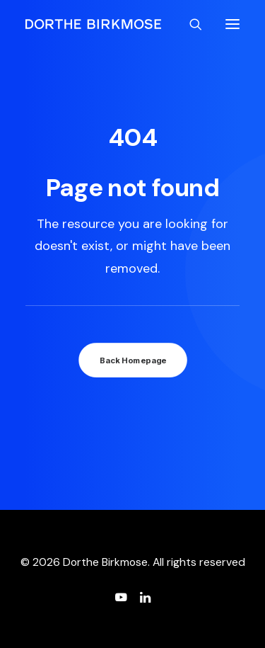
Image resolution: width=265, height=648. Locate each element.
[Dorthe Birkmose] (95, 24)
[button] (232, 24)
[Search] (189, 24)
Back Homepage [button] (132, 360)
